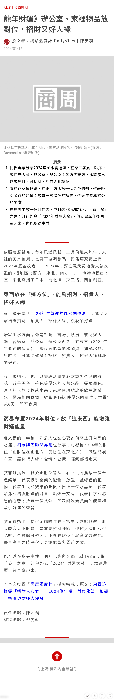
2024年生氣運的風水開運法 (58, 313)
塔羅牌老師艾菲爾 (35, 445)
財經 (7, 8)
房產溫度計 (42, 584)
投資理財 (21, 8)
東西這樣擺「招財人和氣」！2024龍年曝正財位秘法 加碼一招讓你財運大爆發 (56, 591)
